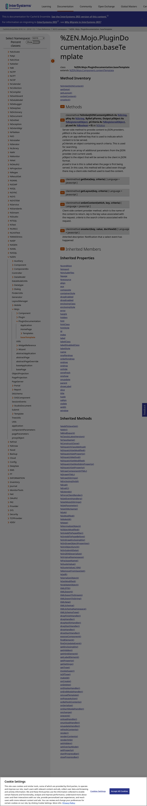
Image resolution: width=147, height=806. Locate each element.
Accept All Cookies (119, 793)
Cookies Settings (98, 793)
